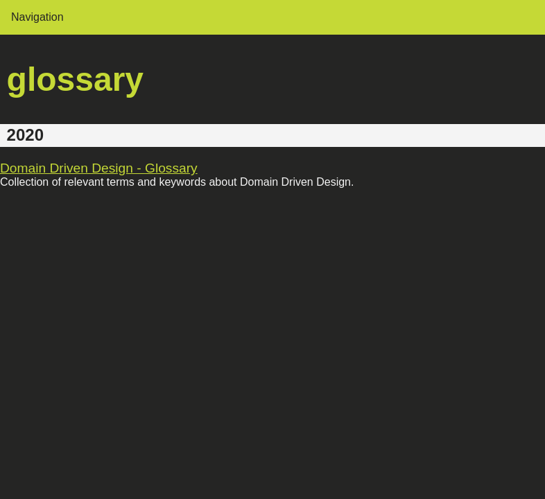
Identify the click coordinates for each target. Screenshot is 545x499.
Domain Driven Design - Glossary (99, 168)
